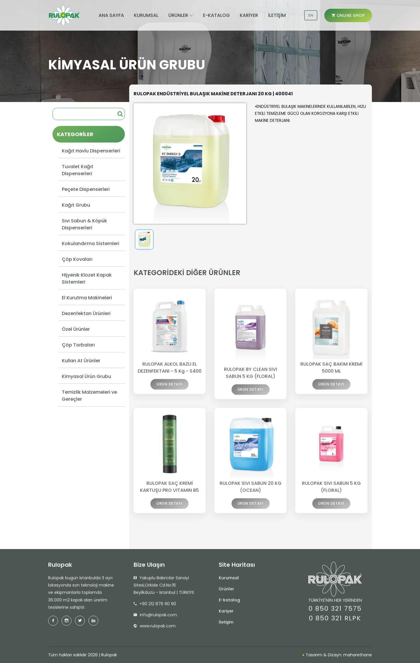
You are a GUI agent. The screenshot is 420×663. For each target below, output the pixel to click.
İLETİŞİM (277, 15)
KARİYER (249, 15)
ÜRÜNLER (178, 15)
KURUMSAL (146, 15)
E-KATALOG (216, 15)
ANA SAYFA (111, 15)
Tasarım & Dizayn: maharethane (337, 655)
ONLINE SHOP (348, 15)
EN (310, 15)
